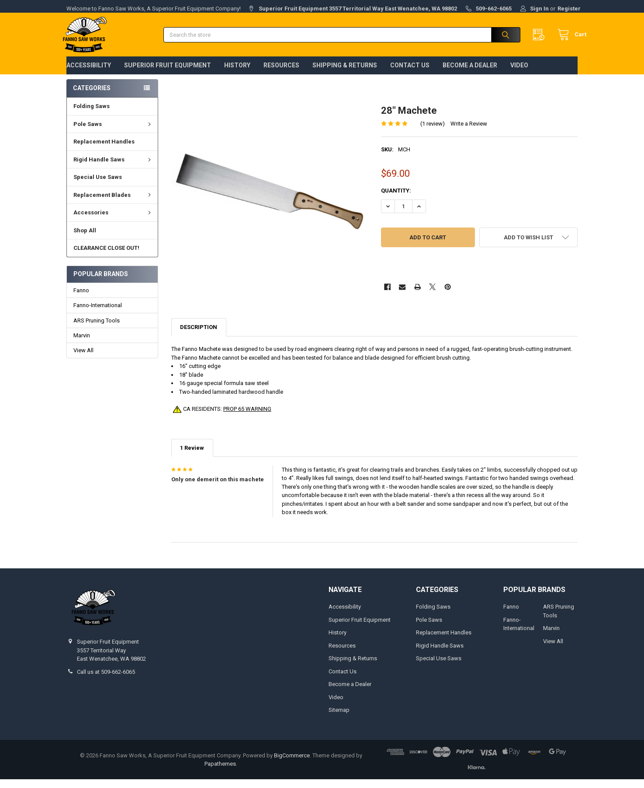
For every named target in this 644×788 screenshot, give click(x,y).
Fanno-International (97, 314)
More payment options (428, 272)
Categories (92, 96)
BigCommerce (292, 764)
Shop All (84, 239)
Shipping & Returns (344, 73)
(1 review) (432, 132)
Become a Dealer (470, 73)
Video (519, 73)
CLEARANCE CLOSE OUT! (106, 256)
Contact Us (409, 73)
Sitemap (339, 718)
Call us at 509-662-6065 (106, 680)
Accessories (113, 221)
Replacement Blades (113, 203)
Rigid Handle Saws (113, 168)
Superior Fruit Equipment (167, 73)
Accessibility (88, 73)
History (237, 73)
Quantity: (396, 199)
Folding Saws (91, 115)
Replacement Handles (104, 150)
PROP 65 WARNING (247, 417)
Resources (281, 73)
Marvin (81, 344)
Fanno (81, 299)
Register (569, 8)
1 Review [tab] (192, 456)
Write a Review (468, 132)
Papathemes (220, 772)
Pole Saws (113, 133)
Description (198, 336)
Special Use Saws (97, 185)
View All (83, 359)
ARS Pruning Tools (96, 329)
